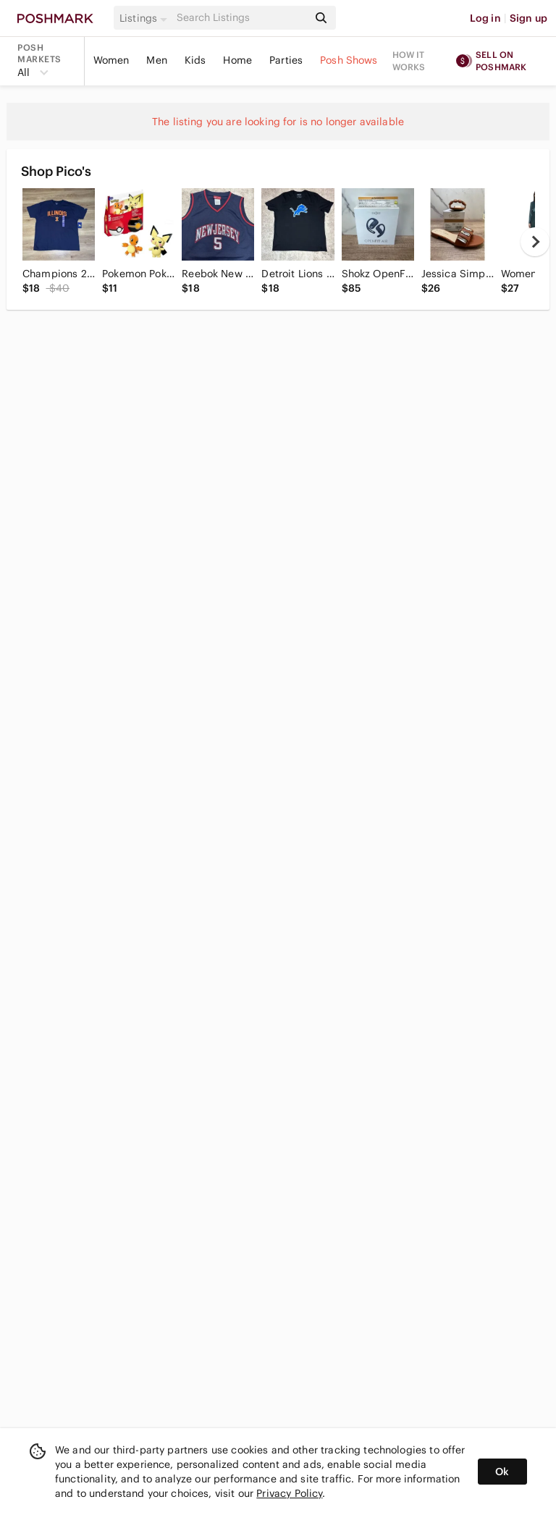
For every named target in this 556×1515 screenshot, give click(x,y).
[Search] (241, 18)
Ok (502, 1471)
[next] (535, 241)
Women (111, 60)
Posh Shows (349, 60)
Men (156, 60)
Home (237, 60)
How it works (409, 60)
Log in (485, 18)
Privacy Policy (289, 1493)
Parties (286, 60)
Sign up (528, 18)
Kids (195, 60)
